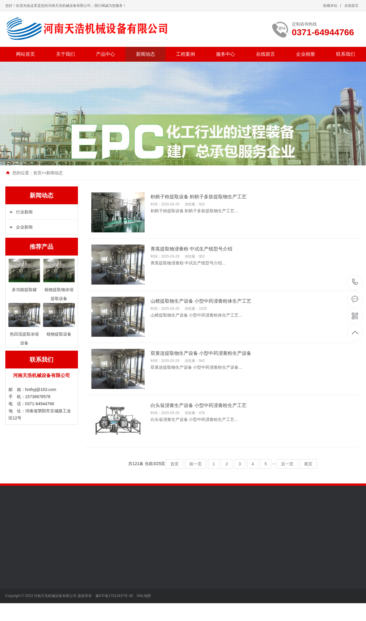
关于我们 (65, 54)
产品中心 (105, 54)
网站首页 (25, 54)
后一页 (287, 464)
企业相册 (305, 54)
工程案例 (185, 54)
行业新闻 (24, 212)
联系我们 (345, 54)
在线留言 (351, 6)
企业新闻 (24, 227)
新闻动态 (145, 54)
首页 (37, 172)
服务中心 (225, 54)
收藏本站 (330, 6)
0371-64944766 (355, 282)
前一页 (195, 464)
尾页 (308, 464)
